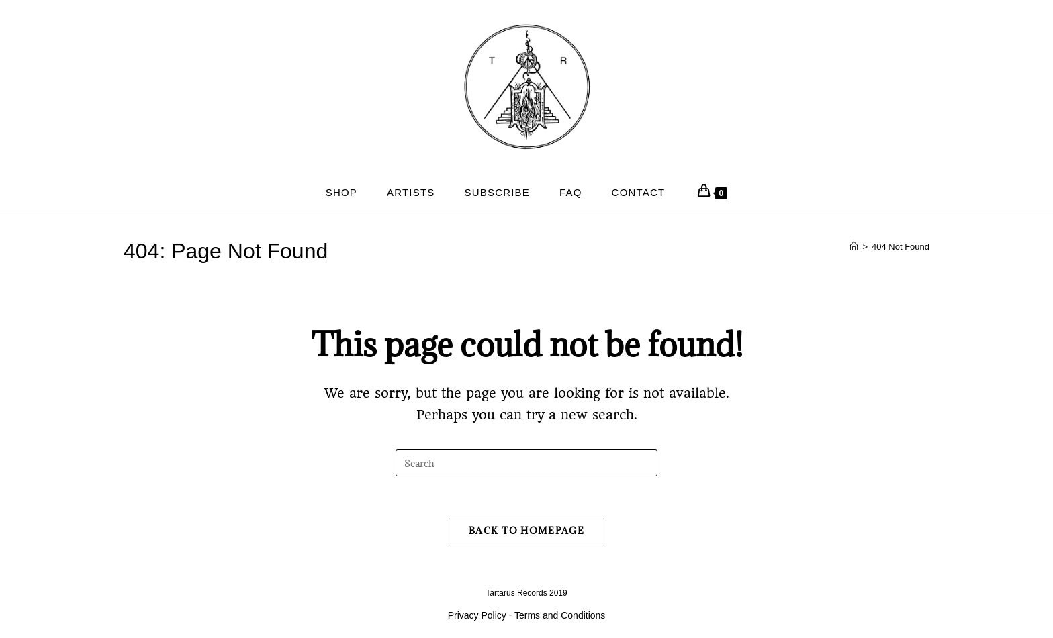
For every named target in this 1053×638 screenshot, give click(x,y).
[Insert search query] (526, 462)
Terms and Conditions (559, 615)
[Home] (854, 247)
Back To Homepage (526, 531)
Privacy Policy (477, 615)
